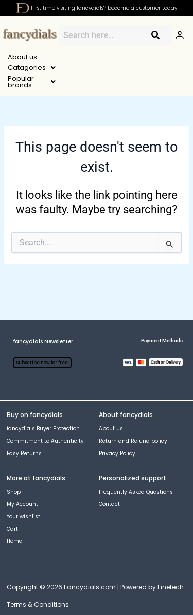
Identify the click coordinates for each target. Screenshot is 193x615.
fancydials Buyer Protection (43, 400)
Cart (12, 500)
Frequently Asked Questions (136, 463)
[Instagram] (27, 594)
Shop (14, 463)
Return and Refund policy (133, 413)
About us (22, 57)
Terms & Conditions (38, 576)
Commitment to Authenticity (45, 413)
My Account (22, 476)
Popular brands (147, 57)
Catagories (76, 57)
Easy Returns (24, 425)
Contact (109, 476)
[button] (76, 56)
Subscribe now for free (42, 334)
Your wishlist (23, 488)
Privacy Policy (117, 425)
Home (14, 513)
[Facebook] (11, 594)
